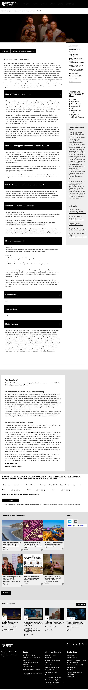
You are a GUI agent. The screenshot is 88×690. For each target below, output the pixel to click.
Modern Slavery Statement (53, 678)
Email (4, 490)
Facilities (74, 99)
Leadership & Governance (52, 661)
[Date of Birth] (30, 485)
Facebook (75, 522)
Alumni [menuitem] (61, 4)
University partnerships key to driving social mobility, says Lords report (54, 545)
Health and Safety (72, 663)
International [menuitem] (26, 4)
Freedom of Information (52, 668)
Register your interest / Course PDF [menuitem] (23, 51)
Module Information (75, 82)
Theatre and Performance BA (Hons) (31, 11)
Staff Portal (70, 671)
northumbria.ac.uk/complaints (78, 237)
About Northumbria (53, 653)
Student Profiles (76, 106)
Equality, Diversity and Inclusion (76, 661)
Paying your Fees (72, 658)
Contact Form (22, 386)
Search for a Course (29, 656)
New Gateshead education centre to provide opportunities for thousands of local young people (12, 581)
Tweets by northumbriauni (76, 526)
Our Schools (26, 661)
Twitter (69, 522)
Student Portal (71, 668)
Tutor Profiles (75, 102)
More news (6, 593)
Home (3, 11)
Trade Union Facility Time (52, 680)
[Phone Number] (53, 485)
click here (77, 505)
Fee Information (74, 79)
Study (25, 653)
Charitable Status (50, 666)
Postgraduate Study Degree (31, 658)
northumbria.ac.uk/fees (76, 225)
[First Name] (8, 485)
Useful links (72, 653)
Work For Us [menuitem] (69, 4)
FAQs (73, 108)
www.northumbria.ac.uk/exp (77, 213)
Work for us (48, 663)
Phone (29, 490)
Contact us (70, 656)
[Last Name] (19, 485)
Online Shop (70, 677)
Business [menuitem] (35, 4)
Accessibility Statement (52, 671)
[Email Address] (42, 485)
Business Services (50, 656)
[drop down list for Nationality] (65, 485)
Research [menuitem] (44, 4)
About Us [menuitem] (52, 4)
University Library (28, 667)
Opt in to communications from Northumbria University (20, 495)
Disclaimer (48, 675)
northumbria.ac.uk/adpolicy (77, 230)
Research (48, 658)
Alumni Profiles (76, 104)
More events (81, 605)
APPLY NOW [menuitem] (5, 51)
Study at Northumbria (13, 11)
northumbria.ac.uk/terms (76, 220)
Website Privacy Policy (51, 673)
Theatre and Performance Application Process (77, 116)
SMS (53, 490)
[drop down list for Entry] (76, 485)
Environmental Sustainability (75, 666)
